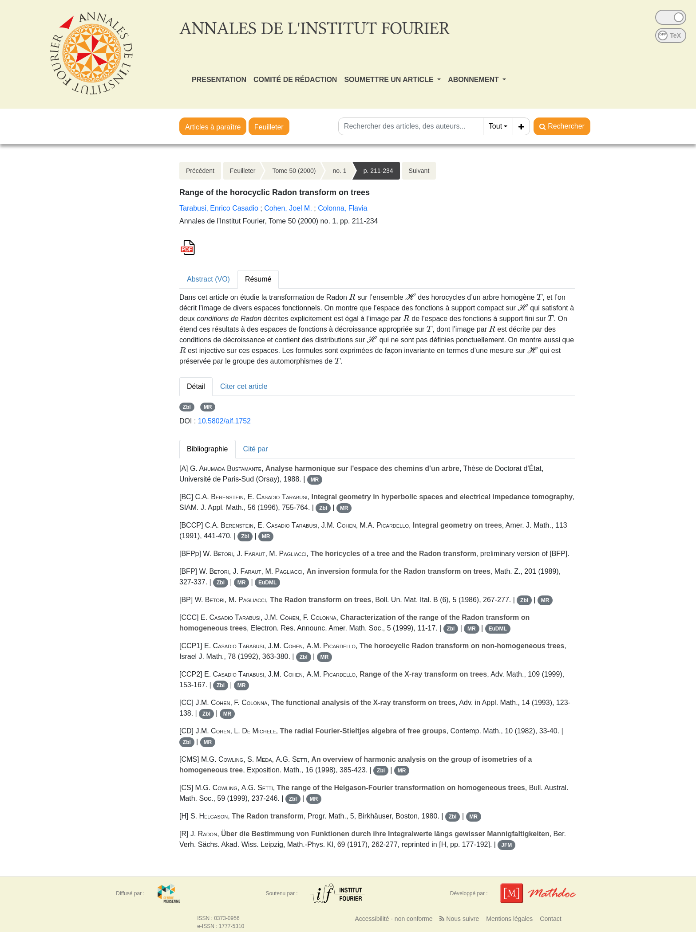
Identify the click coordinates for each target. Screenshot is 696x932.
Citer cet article (244, 386)
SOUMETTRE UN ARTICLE (389, 79)
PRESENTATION (219, 79)
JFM (506, 845)
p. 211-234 (378, 170)
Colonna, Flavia (342, 208)
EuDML (267, 583)
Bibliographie (207, 449)
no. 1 (339, 170)
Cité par (255, 449)
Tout (495, 126)
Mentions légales (509, 918)
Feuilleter (269, 127)
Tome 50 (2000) (294, 170)
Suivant (419, 170)
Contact (550, 918)
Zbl (187, 407)
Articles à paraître (213, 127)
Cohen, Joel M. (288, 208)
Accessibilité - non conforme (393, 918)
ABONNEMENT (474, 79)
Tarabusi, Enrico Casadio (218, 208)
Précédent (200, 170)
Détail (196, 386)
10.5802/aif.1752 (224, 421)
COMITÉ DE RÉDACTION (295, 79)
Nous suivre (459, 918)
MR (208, 407)
